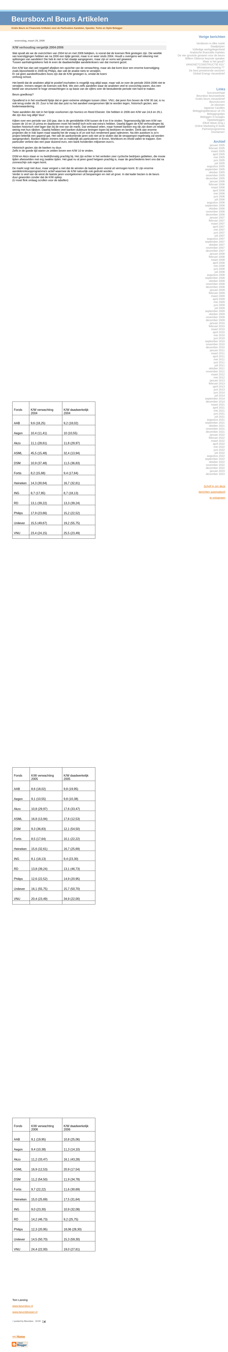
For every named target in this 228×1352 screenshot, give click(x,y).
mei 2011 (219, 359)
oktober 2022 (217, 461)
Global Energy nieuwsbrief (209, 73)
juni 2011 (219, 362)
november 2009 (215, 317)
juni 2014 (219, 392)
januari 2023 (217, 470)
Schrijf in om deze (214, 486)
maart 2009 (218, 296)
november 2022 (215, 464)
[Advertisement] (210, 558)
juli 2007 (220, 235)
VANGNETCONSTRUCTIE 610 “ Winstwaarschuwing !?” (205, 66)
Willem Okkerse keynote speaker (205, 58)
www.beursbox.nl (22, 1306)
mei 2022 (219, 446)
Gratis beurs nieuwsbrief (210, 98)
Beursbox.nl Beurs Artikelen (59, 19)
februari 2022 (217, 437)
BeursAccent (217, 101)
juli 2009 (220, 308)
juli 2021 (220, 416)
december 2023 (215, 473)
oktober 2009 (217, 314)
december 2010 (215, 347)
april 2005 (219, 154)
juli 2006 (220, 199)
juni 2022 (219, 449)
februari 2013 (217, 383)
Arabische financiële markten (207, 52)
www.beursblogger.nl (24, 1312)
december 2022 (215, 467)
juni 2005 (219, 160)
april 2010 (219, 332)
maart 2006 (218, 187)
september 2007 (215, 241)
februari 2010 (217, 326)
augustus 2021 (216, 419)
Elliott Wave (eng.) (214, 122)
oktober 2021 (217, 425)
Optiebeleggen (216, 119)
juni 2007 (219, 232)
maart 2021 (218, 404)
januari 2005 (217, 145)
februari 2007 (217, 220)
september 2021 (215, 422)
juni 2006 (219, 196)
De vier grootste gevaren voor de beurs (201, 55)
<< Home (18, 1336)
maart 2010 (218, 329)
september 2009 (215, 311)
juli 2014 (220, 395)
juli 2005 (220, 163)
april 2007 (219, 226)
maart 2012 (218, 374)
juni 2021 (219, 413)
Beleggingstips (216, 113)
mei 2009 (219, 302)
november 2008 (215, 283)
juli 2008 (220, 271)
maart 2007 (218, 223)
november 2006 (215, 211)
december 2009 (215, 320)
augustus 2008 (216, 274)
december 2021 (215, 431)
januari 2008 (217, 253)
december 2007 (215, 250)
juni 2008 (219, 268)
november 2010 (215, 344)
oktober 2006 (217, 208)
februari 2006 (217, 184)
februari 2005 (217, 148)
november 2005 (215, 175)
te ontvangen (217, 497)
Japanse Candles (214, 107)
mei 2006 (219, 193)
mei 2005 (219, 157)
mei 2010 (219, 335)
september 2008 (215, 277)
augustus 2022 (216, 455)
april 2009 (219, 299)
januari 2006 (217, 181)
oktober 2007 (217, 244)
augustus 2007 (216, 238)
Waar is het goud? (214, 61)
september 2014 (215, 398)
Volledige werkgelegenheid (209, 49)
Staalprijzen (218, 46)
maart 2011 (218, 353)
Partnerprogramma (213, 128)
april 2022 (219, 443)
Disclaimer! (218, 131)
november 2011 (215, 371)
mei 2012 (219, 377)
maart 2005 (218, 151)
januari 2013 (217, 380)
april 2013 (219, 386)
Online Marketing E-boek (210, 125)
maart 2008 (218, 259)
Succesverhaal (216, 92)
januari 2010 (217, 323)
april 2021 (219, 407)
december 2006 (215, 214)
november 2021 (215, 428)
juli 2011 (220, 365)
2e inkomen (218, 104)
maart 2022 (218, 440)
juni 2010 (219, 338)
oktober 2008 (217, 280)
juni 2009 (219, 305)
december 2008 (215, 286)
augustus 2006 (216, 202)
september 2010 (215, 341)
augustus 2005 (216, 166)
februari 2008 (217, 256)
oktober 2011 (217, 368)
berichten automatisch (212, 491)
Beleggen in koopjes (212, 116)
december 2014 (215, 401)
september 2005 (215, 169)
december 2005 (215, 178)
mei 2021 (219, 410)
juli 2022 (220, 452)
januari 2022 (217, 434)
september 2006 (215, 205)
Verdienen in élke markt (210, 43)
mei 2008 (219, 265)
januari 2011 (217, 350)
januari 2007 (217, 217)
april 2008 (219, 262)
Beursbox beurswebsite (210, 95)
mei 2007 (219, 229)
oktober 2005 (217, 172)
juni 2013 (219, 389)
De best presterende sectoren (207, 70)
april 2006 (219, 190)
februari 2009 (217, 292)
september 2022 (215, 458)
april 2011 (219, 356)
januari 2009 (217, 289)
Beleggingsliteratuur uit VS (209, 110)
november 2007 (215, 247)
